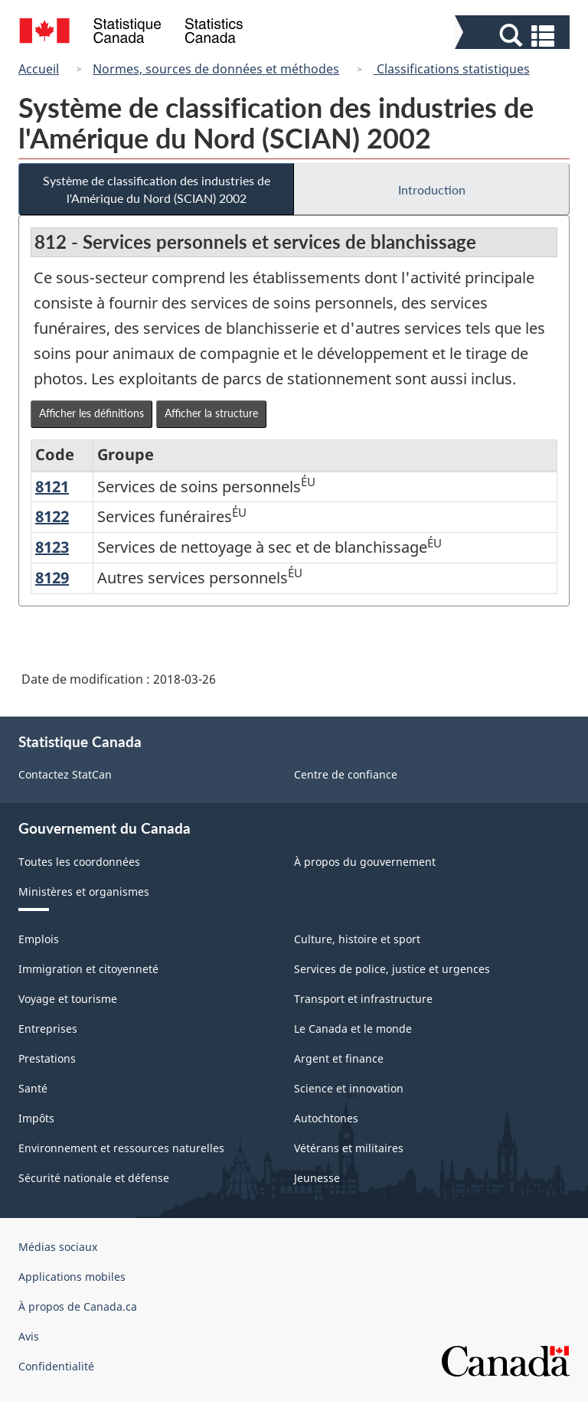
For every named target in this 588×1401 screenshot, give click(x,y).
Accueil (38, 68)
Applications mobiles (72, 1276)
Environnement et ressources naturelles (121, 1148)
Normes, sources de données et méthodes (216, 68)
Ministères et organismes (83, 891)
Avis (28, 1336)
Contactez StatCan (65, 774)
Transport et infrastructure (363, 998)
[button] (514, 35)
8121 (52, 486)
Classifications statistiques (452, 68)
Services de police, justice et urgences (392, 969)
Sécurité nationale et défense (93, 1178)
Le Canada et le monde (353, 1028)
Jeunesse (317, 1178)
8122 (52, 516)
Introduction (432, 189)
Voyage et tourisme (67, 998)
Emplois (38, 939)
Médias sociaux (57, 1246)
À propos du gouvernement (365, 861)
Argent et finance (339, 1058)
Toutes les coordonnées (79, 861)
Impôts (36, 1118)
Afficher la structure (211, 413)
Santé (32, 1088)
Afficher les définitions (91, 413)
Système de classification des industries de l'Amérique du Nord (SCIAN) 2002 (156, 189)
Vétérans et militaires (348, 1148)
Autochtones (326, 1118)
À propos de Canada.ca (77, 1306)
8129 (52, 577)
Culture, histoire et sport (357, 939)
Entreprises (47, 1028)
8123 (52, 547)
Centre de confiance (345, 774)
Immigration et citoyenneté (88, 969)
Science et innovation (348, 1088)
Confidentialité (56, 1366)
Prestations (47, 1058)
